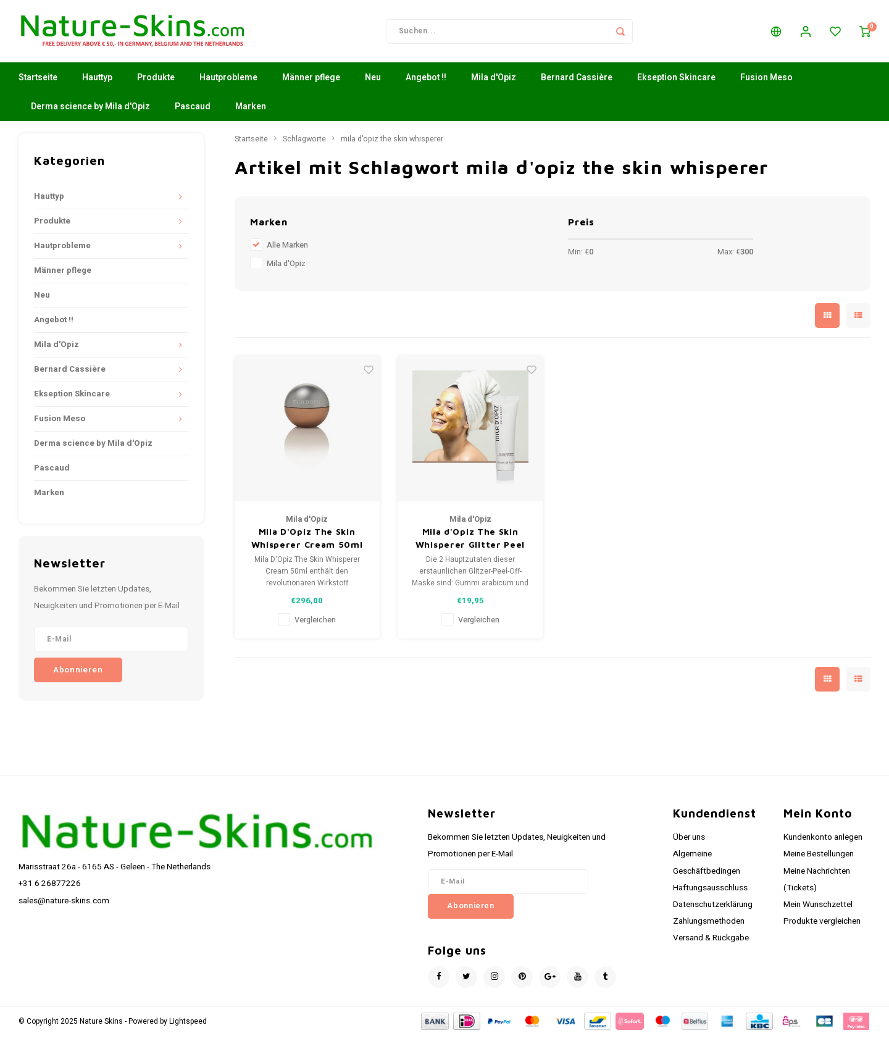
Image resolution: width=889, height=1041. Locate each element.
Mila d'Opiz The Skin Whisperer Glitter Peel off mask (470, 544)
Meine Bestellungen (818, 859)
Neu (373, 83)
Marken (250, 112)
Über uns (689, 843)
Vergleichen (315, 625)
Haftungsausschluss (710, 893)
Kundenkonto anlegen (822, 843)
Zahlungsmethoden (709, 927)
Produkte (156, 83)
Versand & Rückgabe (711, 943)
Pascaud (193, 112)
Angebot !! (426, 83)
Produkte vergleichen (822, 927)
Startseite (38, 83)
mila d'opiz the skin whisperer (392, 144)
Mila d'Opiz (493, 83)
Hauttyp (97, 83)
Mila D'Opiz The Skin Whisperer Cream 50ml (307, 543)
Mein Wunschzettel (818, 910)
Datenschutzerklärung (713, 910)
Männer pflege (311, 83)
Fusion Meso (766, 83)
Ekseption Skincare (676, 83)
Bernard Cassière (576, 83)
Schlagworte (304, 144)
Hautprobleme (228, 83)
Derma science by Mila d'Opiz (90, 112)
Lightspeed (188, 1026)
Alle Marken (287, 250)
